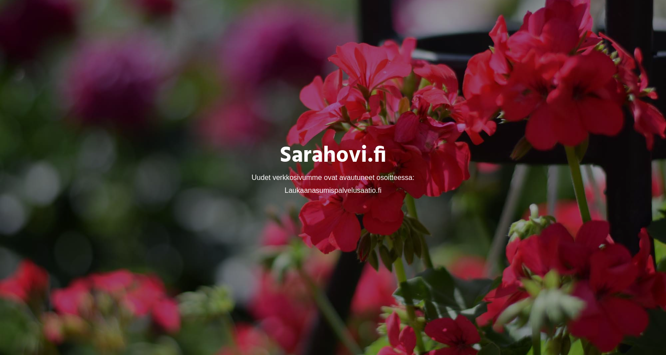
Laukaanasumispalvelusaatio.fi (333, 190)
